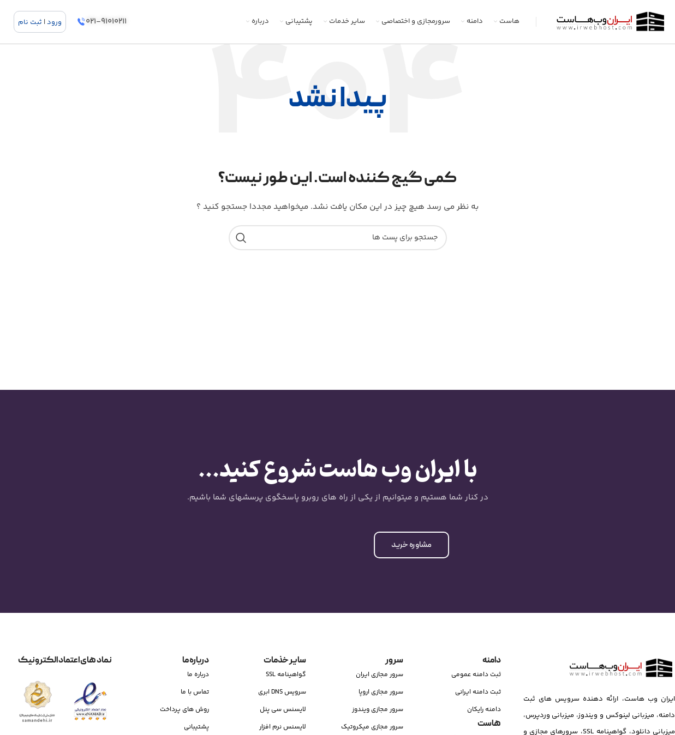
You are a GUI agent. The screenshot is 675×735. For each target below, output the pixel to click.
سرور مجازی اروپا (381, 692)
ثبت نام (30, 22)
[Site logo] (610, 22)
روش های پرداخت (184, 709)
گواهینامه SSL (286, 675)
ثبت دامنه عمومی (476, 675)
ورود (54, 22)
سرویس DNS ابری (282, 692)
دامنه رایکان (484, 709)
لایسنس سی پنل (283, 709)
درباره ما (198, 675)
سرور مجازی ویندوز (377, 709)
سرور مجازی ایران (379, 675)
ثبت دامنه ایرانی (478, 692)
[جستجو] (338, 237)
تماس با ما (195, 692)
